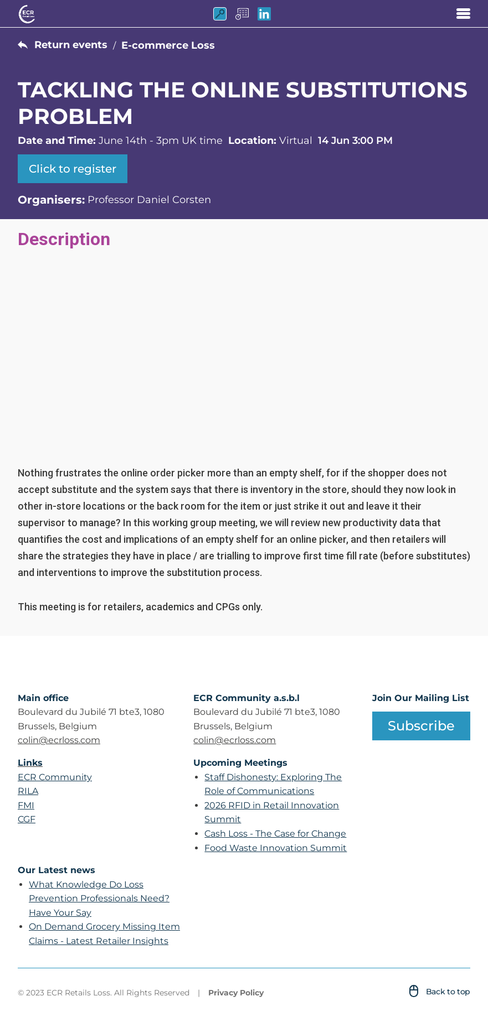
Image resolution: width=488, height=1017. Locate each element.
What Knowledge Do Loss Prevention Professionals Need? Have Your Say (99, 898)
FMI (26, 805)
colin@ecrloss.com (59, 740)
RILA (28, 791)
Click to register (72, 168)
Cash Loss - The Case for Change (275, 833)
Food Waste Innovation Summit (275, 848)
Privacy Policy (236, 993)
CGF (26, 819)
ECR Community (55, 777)
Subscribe (421, 726)
